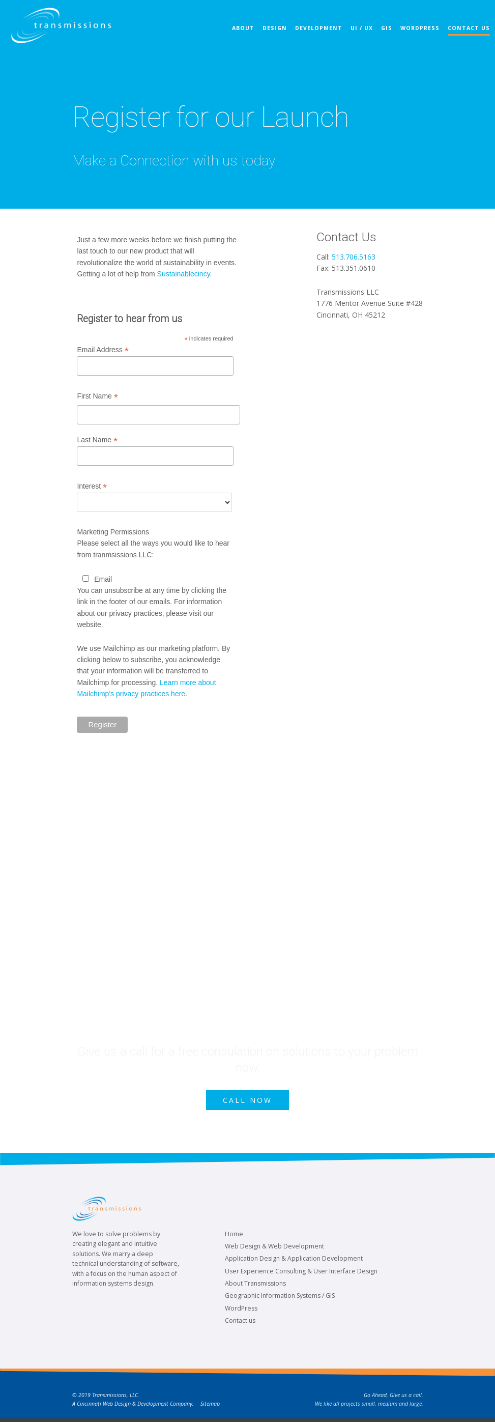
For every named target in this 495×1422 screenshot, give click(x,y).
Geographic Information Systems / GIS (280, 1299)
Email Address (103, 350)
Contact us (240, 1324)
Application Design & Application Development (294, 1262)
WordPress (414, 37)
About (238, 37)
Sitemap (210, 1406)
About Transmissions (255, 1287)
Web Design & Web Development (274, 1249)
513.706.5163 (353, 257)
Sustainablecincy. (184, 274)
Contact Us (464, 37)
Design (269, 37)
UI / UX (356, 37)
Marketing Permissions (113, 532)
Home (234, 1237)
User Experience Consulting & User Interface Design (301, 1274)
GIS (381, 37)
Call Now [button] (248, 1101)
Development (313, 37)
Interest (92, 486)
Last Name (97, 440)
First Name (97, 396)
